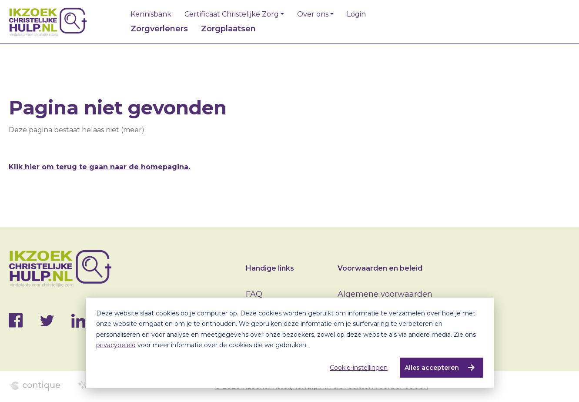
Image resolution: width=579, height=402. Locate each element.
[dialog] (290, 343)
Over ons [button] (312, 14)
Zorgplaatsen (228, 29)
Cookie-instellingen (359, 368)
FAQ (254, 294)
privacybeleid (116, 345)
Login (356, 14)
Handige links (270, 268)
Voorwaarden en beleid (380, 268)
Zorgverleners (159, 29)
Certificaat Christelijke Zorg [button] (231, 14)
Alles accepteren (432, 368)
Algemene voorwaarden (385, 294)
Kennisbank (151, 14)
